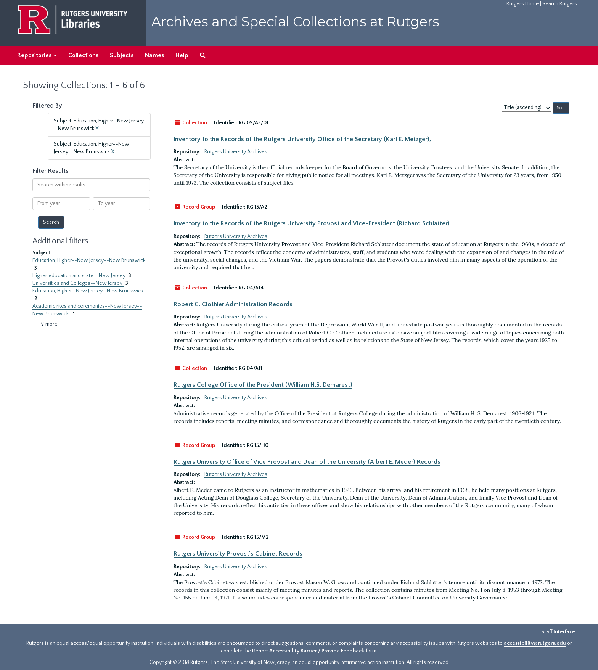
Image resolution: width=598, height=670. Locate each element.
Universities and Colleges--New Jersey (78, 283)
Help (181, 55)
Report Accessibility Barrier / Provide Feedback (308, 651)
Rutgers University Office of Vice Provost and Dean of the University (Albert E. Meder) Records (307, 461)
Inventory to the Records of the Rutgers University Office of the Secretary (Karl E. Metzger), (302, 139)
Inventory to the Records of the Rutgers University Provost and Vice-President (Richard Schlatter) (312, 223)
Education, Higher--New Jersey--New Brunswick (88, 260)
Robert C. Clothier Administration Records (233, 304)
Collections (83, 55)
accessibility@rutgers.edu (535, 643)
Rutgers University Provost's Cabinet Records (238, 553)
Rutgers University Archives (235, 152)
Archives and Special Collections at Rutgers (295, 21)
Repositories (37, 55)
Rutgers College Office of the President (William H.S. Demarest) (263, 384)
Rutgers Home (522, 4)
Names (154, 55)
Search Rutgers (559, 4)
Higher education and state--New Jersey (79, 276)
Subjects (121, 55)
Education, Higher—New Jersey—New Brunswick (87, 291)
